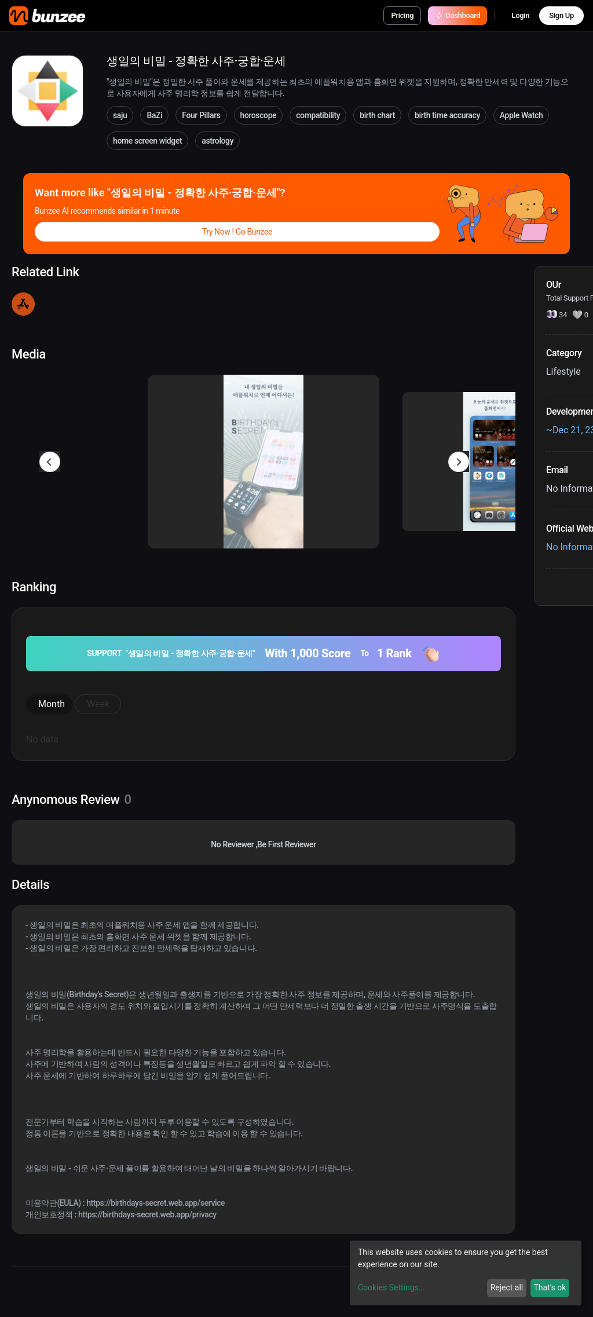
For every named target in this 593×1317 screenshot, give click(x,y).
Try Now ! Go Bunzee (237, 231)
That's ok (549, 1287)
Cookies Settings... (391, 1287)
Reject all (507, 1287)
